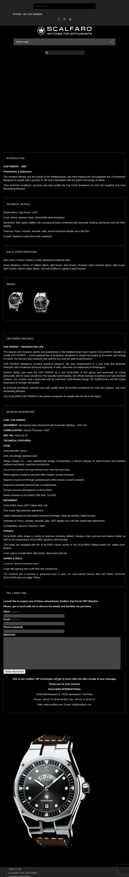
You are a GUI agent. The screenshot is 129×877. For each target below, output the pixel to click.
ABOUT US (15, 869)
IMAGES (10, 284)
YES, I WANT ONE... (17, 593)
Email (11, 619)
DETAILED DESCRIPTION (20, 411)
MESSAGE (9, 634)
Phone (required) (13, 627)
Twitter (70, 19)
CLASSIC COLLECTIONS (23, 873)
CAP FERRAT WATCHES (19, 338)
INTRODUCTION (15, 158)
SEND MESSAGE (14, 671)
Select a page (64, 6)
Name (11, 611)
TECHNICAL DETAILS (18, 204)
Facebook (59, 19)
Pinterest (64, 19)
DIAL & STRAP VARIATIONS (21, 251)
